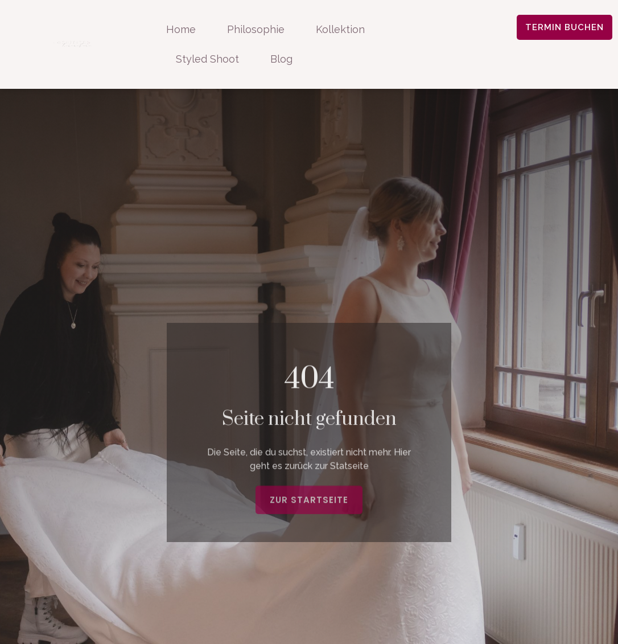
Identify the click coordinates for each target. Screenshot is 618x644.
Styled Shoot (207, 59)
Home (181, 29)
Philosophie (256, 29)
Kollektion (340, 29)
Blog (281, 59)
